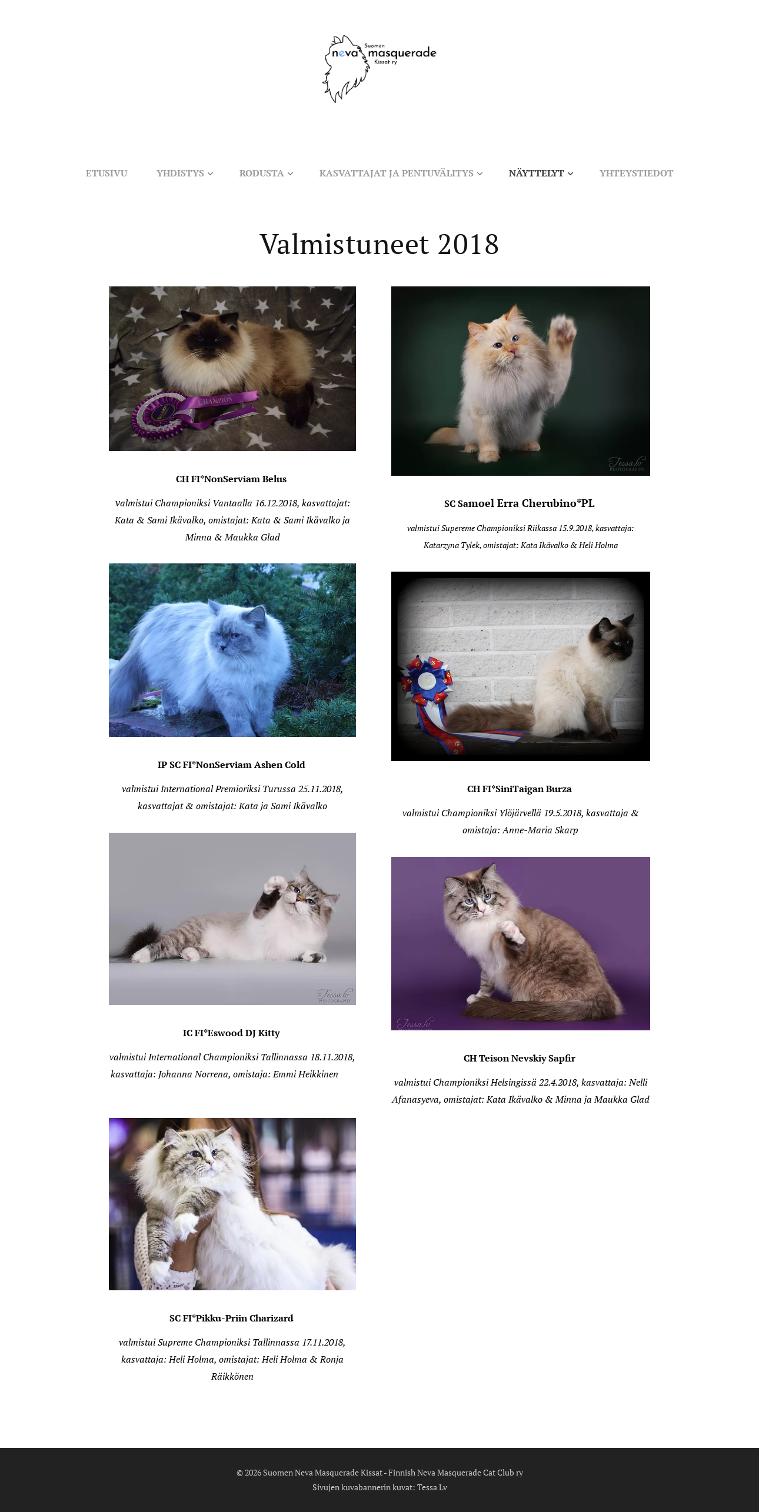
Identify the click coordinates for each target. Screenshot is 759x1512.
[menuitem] (98, 173)
